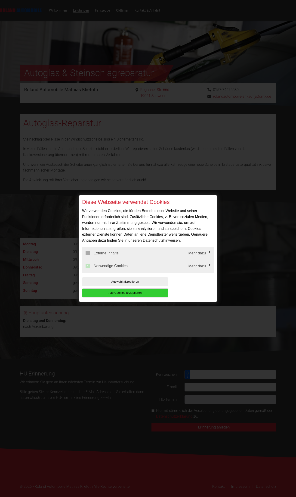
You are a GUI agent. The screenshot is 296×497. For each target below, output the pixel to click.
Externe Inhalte (102, 258)
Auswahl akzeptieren (112, 287)
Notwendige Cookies (107, 271)
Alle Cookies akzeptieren (184, 287)
